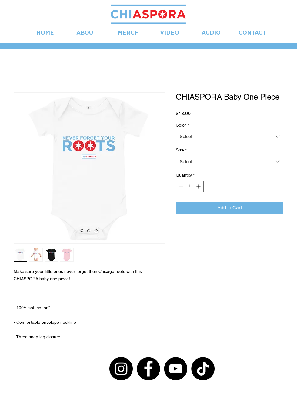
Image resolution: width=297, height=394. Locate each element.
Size (181, 149)
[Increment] (199, 186)
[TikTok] (203, 368)
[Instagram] (121, 368)
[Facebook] (148, 368)
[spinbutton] (189, 186)
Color (182, 125)
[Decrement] (180, 186)
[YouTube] (175, 368)
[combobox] (229, 136)
